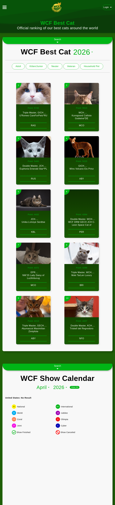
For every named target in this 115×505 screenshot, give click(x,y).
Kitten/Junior (36, 66)
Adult (18, 66)
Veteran (71, 66)
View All (74, 387)
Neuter (55, 66)
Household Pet (91, 66)
